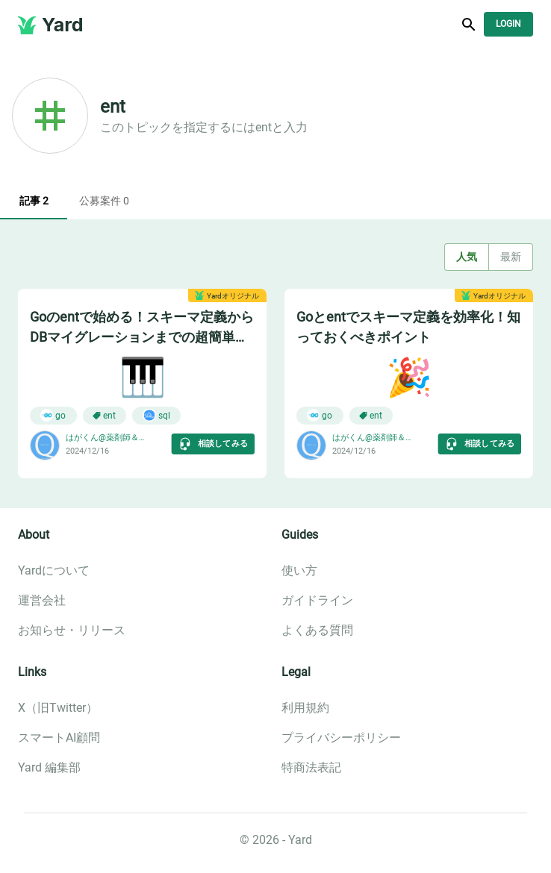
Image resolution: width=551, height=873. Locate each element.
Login (508, 24)
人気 (466, 257)
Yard (63, 24)
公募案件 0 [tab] (104, 201)
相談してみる (213, 444)
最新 (510, 257)
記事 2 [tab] (33, 201)
